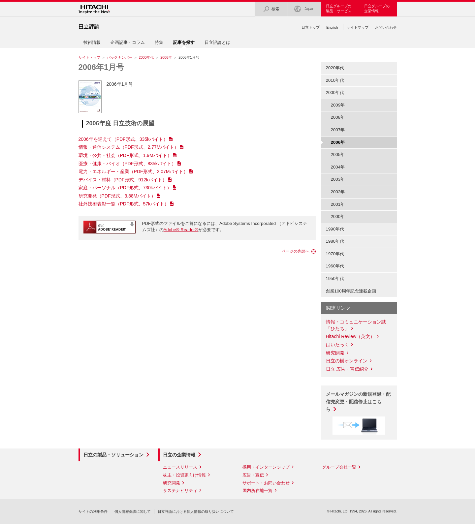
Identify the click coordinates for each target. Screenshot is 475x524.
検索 (271, 9)
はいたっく (337, 344)
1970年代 (335, 253)
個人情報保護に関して (132, 511)
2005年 (338, 154)
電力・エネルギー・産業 (133, 171)
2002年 (338, 191)
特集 (159, 42)
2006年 (166, 57)
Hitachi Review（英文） (350, 336)
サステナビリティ (180, 490)
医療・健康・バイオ (127, 163)
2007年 (338, 129)
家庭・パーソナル (125, 187)
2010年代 (335, 80)
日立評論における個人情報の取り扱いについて (196, 511)
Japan (304, 9)
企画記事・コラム (128, 42)
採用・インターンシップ (266, 467)
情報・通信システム (129, 147)
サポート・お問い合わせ (266, 482)
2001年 (338, 204)
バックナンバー (119, 57)
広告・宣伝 (253, 475)
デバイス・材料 (123, 179)
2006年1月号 (101, 67)
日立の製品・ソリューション (113, 454)
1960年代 (335, 265)
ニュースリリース (180, 467)
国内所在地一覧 (257, 490)
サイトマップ (357, 27)
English (332, 27)
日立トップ (310, 27)
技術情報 (92, 42)
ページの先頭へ (295, 251)
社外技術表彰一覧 (124, 203)
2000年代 (146, 57)
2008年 (338, 117)
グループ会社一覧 (339, 467)
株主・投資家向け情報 (184, 475)
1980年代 (335, 241)
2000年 (338, 216)
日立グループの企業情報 (377, 8)
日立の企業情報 (179, 454)
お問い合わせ (386, 27)
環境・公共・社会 (125, 155)
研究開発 (117, 196)
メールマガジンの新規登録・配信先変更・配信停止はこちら (358, 401)
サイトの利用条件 (93, 511)
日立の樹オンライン (346, 360)
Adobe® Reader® (181, 229)
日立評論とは (217, 42)
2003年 (338, 179)
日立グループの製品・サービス (338, 8)
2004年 (338, 167)
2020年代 (335, 67)
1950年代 (335, 278)
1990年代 (335, 229)
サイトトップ (89, 57)
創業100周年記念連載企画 (351, 291)
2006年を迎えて (123, 139)
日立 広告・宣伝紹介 (347, 369)
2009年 (338, 105)
